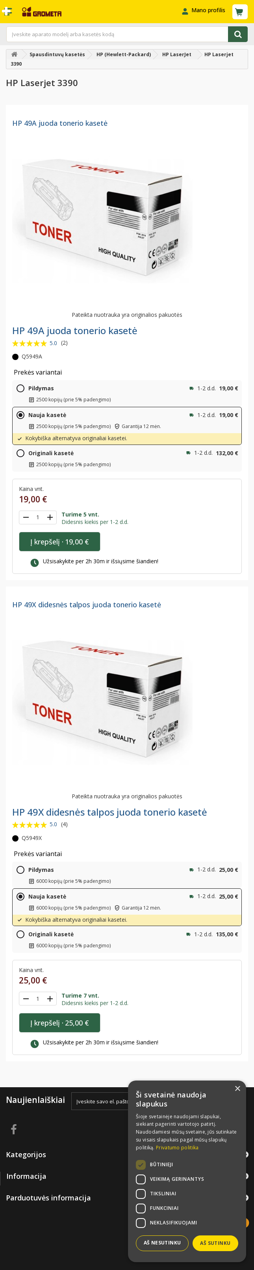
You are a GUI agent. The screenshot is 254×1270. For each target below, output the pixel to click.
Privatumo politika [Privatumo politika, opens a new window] (177, 1147)
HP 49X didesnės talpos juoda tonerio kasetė (86, 604)
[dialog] (187, 1171)
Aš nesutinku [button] (162, 1242)
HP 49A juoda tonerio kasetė (60, 123)
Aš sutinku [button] (215, 1243)
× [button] (237, 1089)
